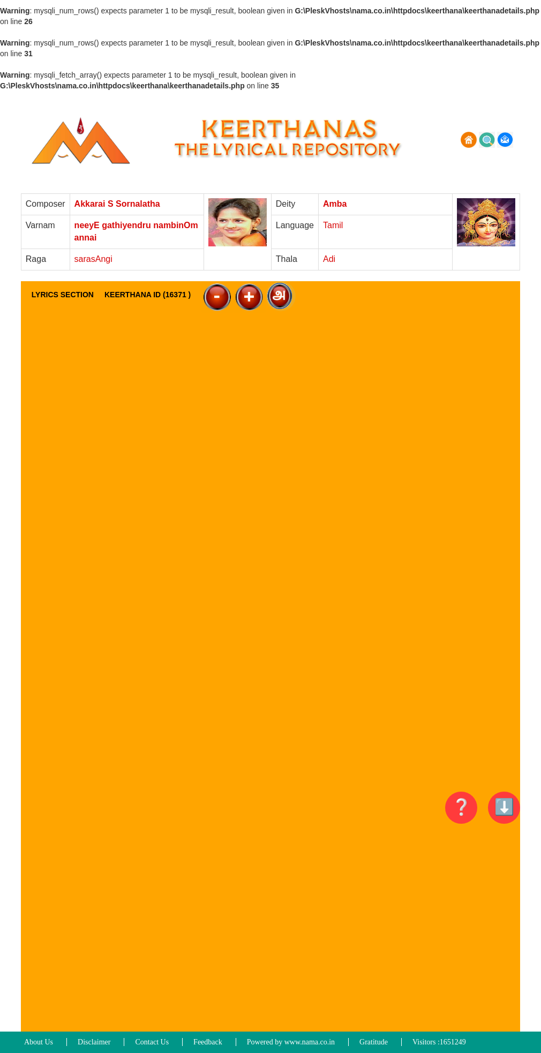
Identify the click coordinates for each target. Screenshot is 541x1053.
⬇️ (504, 807)
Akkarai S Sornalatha (117, 203)
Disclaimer (94, 1042)
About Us (38, 1042)
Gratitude (373, 1042)
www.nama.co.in (309, 1042)
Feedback (207, 1042)
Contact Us (152, 1042)
